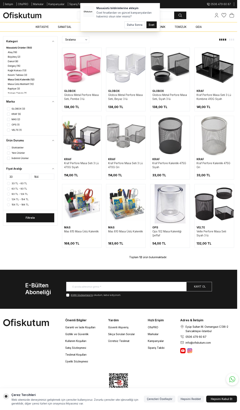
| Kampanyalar (56, 4)
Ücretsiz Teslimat (118, 341)
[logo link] (26, 15)
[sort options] (75, 39)
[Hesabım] (216, 15)
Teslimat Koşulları (76, 354)
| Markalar (37, 4)
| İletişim (8, 4)
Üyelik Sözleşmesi (76, 361)
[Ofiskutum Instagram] (189, 350)
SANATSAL (64, 26)
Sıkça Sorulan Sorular (121, 334)
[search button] (180, 15)
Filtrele (30, 217)
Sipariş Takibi (156, 347)
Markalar (153, 334)
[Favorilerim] (223, 15)
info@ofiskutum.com (198, 342)
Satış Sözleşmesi (75, 347)
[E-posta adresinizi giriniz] (139, 286)
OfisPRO (153, 327)
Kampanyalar (156, 341)
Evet (151, 24)
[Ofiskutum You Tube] (183, 350)
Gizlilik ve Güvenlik (77, 334)
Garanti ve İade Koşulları (80, 327)
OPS (155, 227)
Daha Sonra (134, 24)
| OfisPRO (22, 4)
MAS (67, 227)
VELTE (201, 227)
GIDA (199, 26)
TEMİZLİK (180, 26)
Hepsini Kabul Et (221, 399)
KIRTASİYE (42, 26)
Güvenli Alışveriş (118, 327)
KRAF (200, 91)
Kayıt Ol (200, 286)
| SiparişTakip (76, 4)
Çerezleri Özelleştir (159, 399)
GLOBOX (70, 91)
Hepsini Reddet (191, 399)
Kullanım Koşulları (75, 341)
